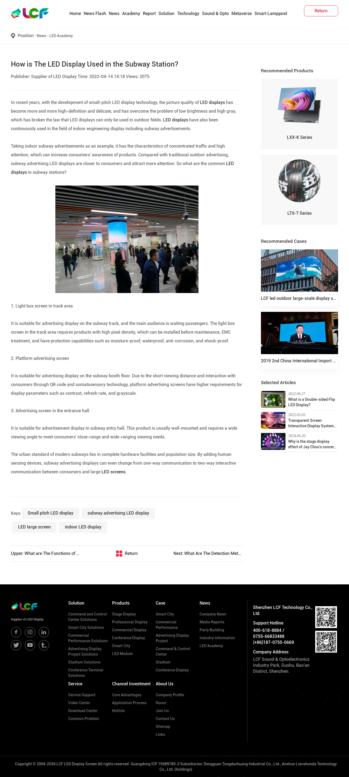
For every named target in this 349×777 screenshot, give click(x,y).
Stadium (163, 662)
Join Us (162, 711)
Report (149, 13)
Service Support (81, 695)
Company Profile (170, 695)
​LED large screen (34, 527)
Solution (166, 13)
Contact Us (165, 718)
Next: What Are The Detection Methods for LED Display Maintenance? (208, 553)
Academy (131, 13)
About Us (164, 683)
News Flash (95, 13)
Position (26, 35)
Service (75, 683)
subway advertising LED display (118, 513)
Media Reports (212, 622)
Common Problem (83, 718)
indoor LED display (83, 527)
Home (75, 13)
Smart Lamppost (270, 13)
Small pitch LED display (50, 513)
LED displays (212, 102)
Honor (161, 703)
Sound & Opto (215, 13)
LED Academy (61, 36)
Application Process (129, 703)
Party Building (212, 630)
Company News (213, 614)
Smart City (121, 646)
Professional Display (130, 622)
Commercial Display (129, 630)
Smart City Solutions (86, 627)
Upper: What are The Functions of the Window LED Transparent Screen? (45, 553)
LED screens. (114, 471)
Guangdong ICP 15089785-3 (155, 764)
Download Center (82, 711)
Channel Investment (131, 683)
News (114, 13)
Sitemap (163, 726)
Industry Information (217, 638)
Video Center (79, 703)
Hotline (118, 711)
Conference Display (128, 638)
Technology (188, 13)
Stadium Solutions (84, 662)
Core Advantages (126, 695)
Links (160, 734)
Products (121, 603)
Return (131, 553)
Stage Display (124, 614)
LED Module (122, 654)
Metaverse (241, 13)
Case (160, 603)
